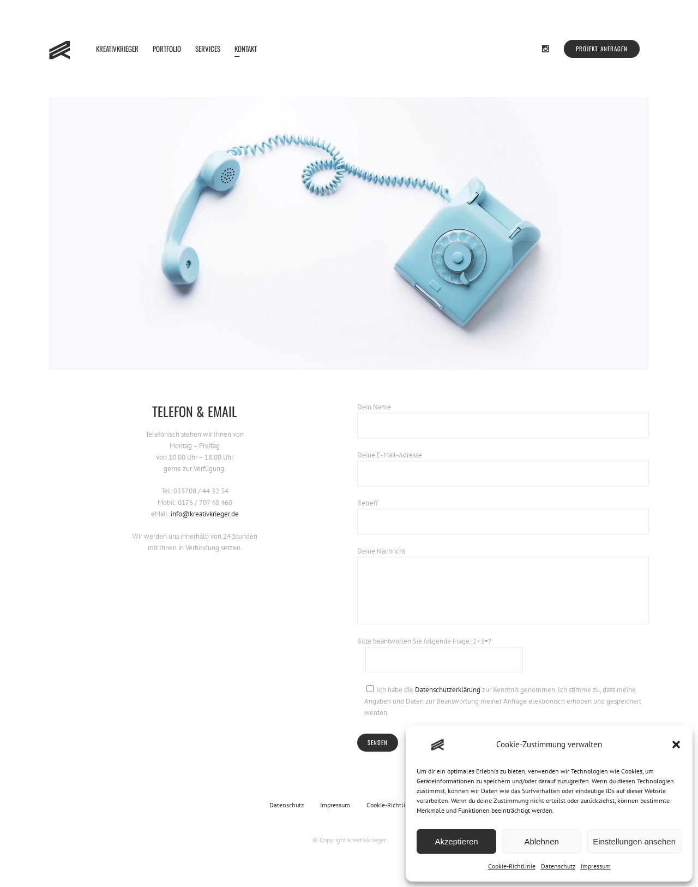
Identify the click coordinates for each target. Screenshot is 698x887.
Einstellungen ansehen (634, 841)
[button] (676, 744)
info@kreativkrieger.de (205, 514)
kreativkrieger (367, 840)
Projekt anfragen (602, 48)
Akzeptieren (456, 841)
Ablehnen (541, 841)
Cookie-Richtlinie (511, 866)
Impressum (596, 866)
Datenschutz (558, 866)
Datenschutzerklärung (447, 689)
